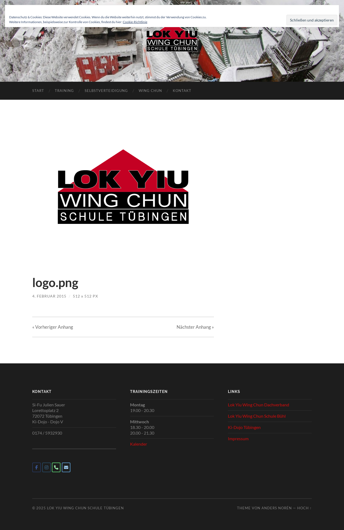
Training (64, 90)
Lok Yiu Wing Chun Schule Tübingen (85, 508)
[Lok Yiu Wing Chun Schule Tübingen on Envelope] (66, 467)
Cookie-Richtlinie (135, 22)
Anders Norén (276, 508)
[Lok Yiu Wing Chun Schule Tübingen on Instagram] (46, 467)
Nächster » (195, 327)
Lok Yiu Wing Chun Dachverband (258, 404)
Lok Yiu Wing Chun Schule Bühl (257, 415)
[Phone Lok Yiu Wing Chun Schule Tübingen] (56, 467)
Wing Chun (150, 90)
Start (38, 90)
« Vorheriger (52, 327)
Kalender (138, 443)
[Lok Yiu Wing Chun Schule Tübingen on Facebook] (36, 467)
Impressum (238, 438)
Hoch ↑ (304, 508)
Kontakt (182, 90)
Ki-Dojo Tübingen (244, 427)
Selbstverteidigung (106, 90)
